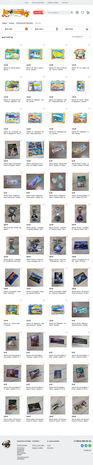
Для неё (8, 29)
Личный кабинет (22, 445)
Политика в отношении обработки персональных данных (21, 451)
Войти (77, 12)
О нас (26, 2)
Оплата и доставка (38, 2)
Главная (4, 23)
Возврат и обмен (53, 2)
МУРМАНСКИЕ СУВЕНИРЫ (24, 23)
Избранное (83, 13)
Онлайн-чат (87, 450)
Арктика (69, 29)
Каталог (38, 12)
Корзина (88, 13)
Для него (39, 29)
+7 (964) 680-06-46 (82, 441)
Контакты (65, 2)
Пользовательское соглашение (23, 458)
